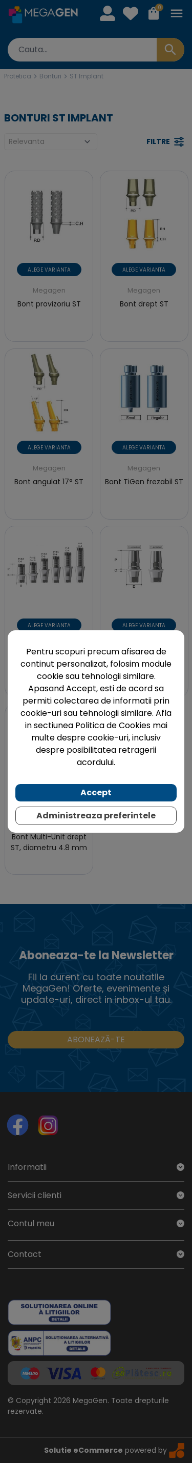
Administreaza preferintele (96, 815)
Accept (96, 792)
